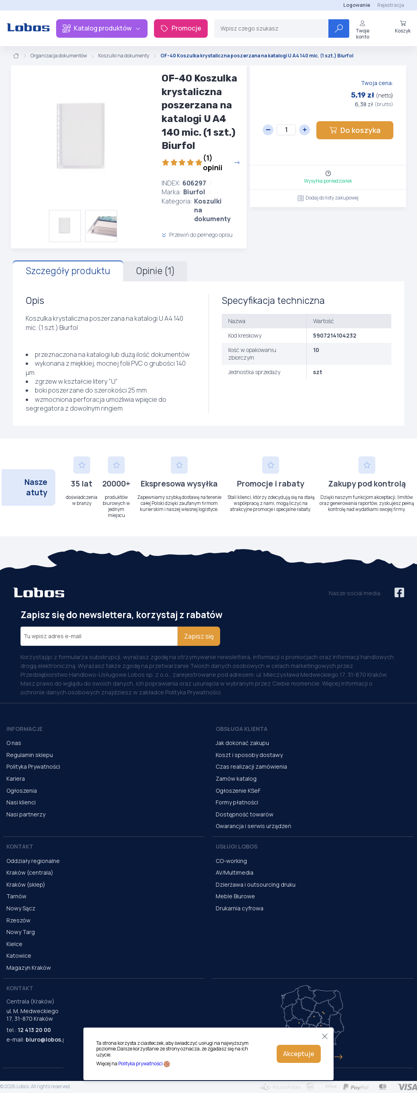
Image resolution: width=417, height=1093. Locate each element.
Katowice (18, 955)
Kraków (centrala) (29, 872)
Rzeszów (18, 920)
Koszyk (403, 27)
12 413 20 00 (34, 1030)
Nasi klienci (21, 802)
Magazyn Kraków (28, 967)
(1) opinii (201, 162)
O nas (13, 743)
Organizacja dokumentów (58, 56)
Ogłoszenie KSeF (238, 790)
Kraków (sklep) (25, 884)
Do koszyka (355, 130)
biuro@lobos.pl (47, 1039)
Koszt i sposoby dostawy (249, 755)
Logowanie (356, 5)
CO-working (231, 861)
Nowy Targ (20, 932)
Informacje (24, 729)
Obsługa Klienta (241, 729)
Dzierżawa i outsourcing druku (256, 884)
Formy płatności (237, 802)
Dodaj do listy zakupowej (328, 197)
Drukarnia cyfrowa (239, 908)
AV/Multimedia (234, 872)
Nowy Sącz (20, 908)
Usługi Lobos (236, 846)
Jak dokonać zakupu (242, 743)
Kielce (14, 944)
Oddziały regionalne (33, 861)
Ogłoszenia (21, 790)
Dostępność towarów (244, 814)
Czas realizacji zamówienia (251, 766)
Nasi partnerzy (25, 814)
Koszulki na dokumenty (123, 56)
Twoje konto (362, 30)
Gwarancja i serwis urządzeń (253, 826)
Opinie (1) (155, 271)
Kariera (15, 778)
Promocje (180, 28)
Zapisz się (199, 636)
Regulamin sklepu (29, 755)
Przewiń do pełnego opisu (197, 234)
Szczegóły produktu (68, 271)
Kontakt (19, 846)
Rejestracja (390, 5)
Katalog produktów (102, 28)
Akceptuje (298, 1053)
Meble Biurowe (235, 896)
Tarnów (16, 896)
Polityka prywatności (140, 1063)
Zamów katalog (236, 778)
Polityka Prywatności (33, 766)
